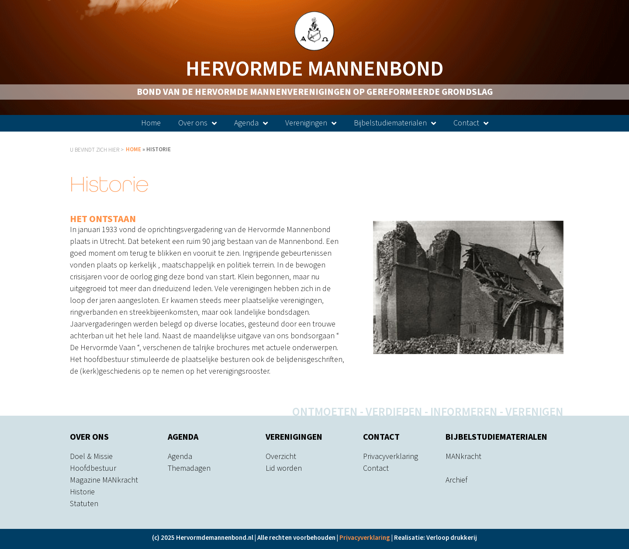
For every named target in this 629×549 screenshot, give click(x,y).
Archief (456, 480)
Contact (470, 123)
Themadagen (189, 468)
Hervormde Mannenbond (314, 69)
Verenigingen (310, 123)
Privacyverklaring (390, 456)
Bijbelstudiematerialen (395, 123)
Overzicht (281, 456)
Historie (82, 491)
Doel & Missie (91, 456)
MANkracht (463, 456)
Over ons (197, 123)
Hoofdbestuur (93, 468)
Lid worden (284, 468)
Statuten (84, 503)
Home (151, 123)
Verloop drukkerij (451, 537)
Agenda (251, 123)
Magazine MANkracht (104, 480)
